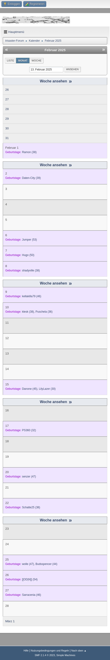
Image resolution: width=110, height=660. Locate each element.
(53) (29, 239)
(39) (31, 178)
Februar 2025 (54, 50)
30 (7, 128)
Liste (10, 60)
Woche (36, 60)
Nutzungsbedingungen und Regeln (50, 650)
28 (7, 109)
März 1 (10, 621)
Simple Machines (65, 655)
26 (7, 89)
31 (7, 138)
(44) (46, 564)
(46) (31, 296)
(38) (29, 152)
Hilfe (26, 650)
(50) (28, 255)
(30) (47, 388)
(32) (29, 430)
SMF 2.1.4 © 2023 (45, 655)
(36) (43, 311)
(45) (30, 388)
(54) (30, 579)
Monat (22, 60)
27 (7, 99)
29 (7, 118)
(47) (29, 476)
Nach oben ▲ (79, 650)
